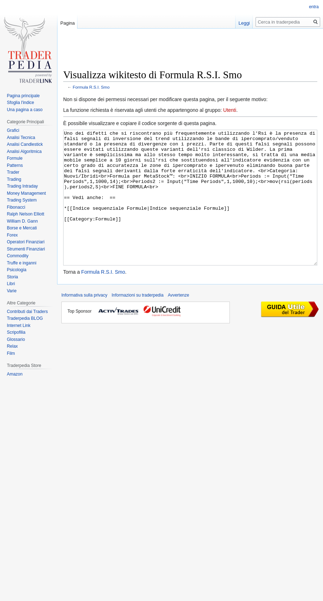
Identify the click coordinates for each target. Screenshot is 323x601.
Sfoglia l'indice (20, 102)
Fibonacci (16, 207)
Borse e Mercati (22, 227)
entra (314, 6)
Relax (12, 346)
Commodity (18, 255)
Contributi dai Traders (27, 311)
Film (11, 353)
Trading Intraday (22, 186)
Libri (11, 283)
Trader (13, 172)
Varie (11, 290)
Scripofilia (16, 332)
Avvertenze (178, 321)
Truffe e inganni (21, 262)
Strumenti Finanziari (26, 249)
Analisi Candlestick (25, 144)
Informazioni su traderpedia (137, 321)
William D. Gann (22, 221)
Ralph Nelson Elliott (25, 214)
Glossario (16, 339)
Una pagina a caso (24, 109)
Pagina (67, 23)
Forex (12, 235)
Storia (12, 276)
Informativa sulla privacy (84, 321)
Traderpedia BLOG (25, 318)
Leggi (244, 23)
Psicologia (16, 269)
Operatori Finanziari (25, 241)
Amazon (14, 374)
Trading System (22, 200)
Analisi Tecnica (21, 137)
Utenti (229, 110)
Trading (14, 179)
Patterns (15, 165)
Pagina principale (23, 95)
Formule (14, 158)
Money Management (26, 193)
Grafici (13, 130)
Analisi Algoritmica (24, 151)
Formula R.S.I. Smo (91, 87)
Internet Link (18, 325)
